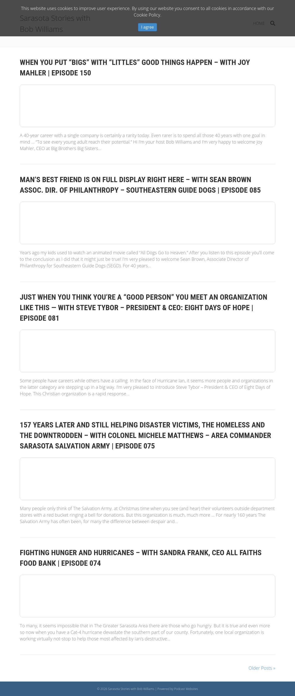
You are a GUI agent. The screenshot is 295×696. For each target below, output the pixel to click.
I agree (147, 27)
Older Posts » (262, 668)
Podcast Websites (186, 689)
